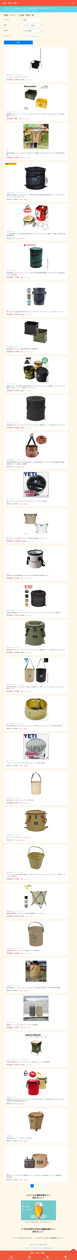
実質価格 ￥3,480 (12, 652)
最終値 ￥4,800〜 (12, 728)
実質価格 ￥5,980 (12, 157)
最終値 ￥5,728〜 (12, 504)
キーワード (7, 36)
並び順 (6, 30)
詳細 (5, 25)
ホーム (27, 1248)
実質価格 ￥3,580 (12, 428)
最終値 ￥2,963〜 (12, 990)
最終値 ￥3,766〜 (12, 1180)
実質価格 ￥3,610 (12, 615)
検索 (18, 42)
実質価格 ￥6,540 (12, 916)
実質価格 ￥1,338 (12, 352)
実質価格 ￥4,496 (12, 80)
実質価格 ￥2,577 (12, 1028)
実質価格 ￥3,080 (12, 691)
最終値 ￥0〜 (11, 238)
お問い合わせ (48, 1248)
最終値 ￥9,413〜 (12, 1141)
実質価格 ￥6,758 (12, 390)
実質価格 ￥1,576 (12, 578)
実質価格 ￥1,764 (12, 879)
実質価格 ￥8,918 (12, 314)
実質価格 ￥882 (12, 119)
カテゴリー (7, 19)
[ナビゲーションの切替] (72, 3)
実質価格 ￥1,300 (12, 277)
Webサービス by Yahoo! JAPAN (38, 1244)
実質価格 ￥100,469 (13, 541)
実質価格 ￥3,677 (12, 803)
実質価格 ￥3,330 (12, 953)
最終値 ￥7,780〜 (12, 766)
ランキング (33, 1248)
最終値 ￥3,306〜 (12, 199)
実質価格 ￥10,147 (13, 1065)
